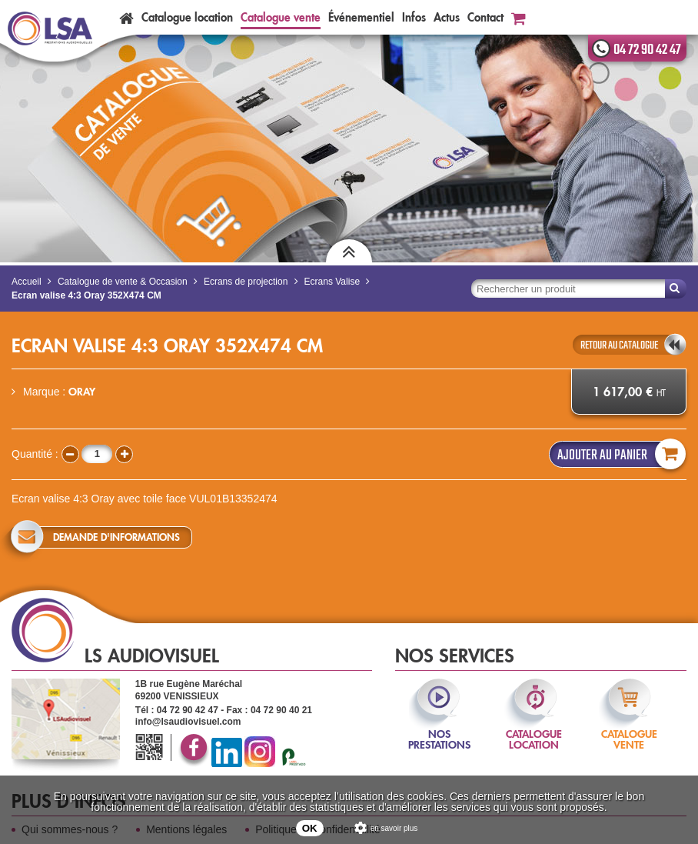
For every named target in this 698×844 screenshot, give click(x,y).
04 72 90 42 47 (647, 50)
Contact (485, 17)
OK (309, 828)
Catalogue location (187, 17)
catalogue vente (629, 729)
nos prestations (439, 729)
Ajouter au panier (618, 454)
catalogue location (534, 729)
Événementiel (361, 17)
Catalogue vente (281, 17)
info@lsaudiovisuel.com (188, 721)
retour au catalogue (619, 345)
